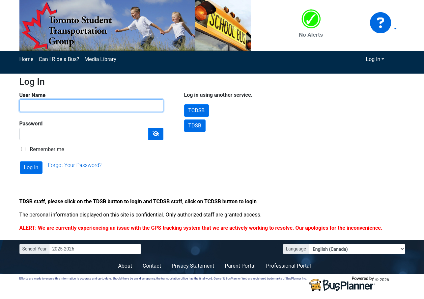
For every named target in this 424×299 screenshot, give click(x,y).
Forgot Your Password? (74, 165)
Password (31, 123)
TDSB (195, 125)
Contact (152, 266)
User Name (32, 95)
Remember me (47, 149)
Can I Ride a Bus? (59, 59)
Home (26, 59)
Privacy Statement (193, 266)
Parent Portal (240, 266)
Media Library (100, 59)
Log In (373, 59)
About (125, 266)
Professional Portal (288, 266)
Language (296, 248)
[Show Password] (155, 134)
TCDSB (196, 110)
